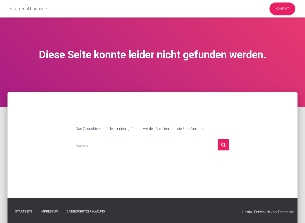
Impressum (49, 211)
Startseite (24, 211)
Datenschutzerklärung (86, 211)
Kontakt (282, 8)
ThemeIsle (285, 212)
